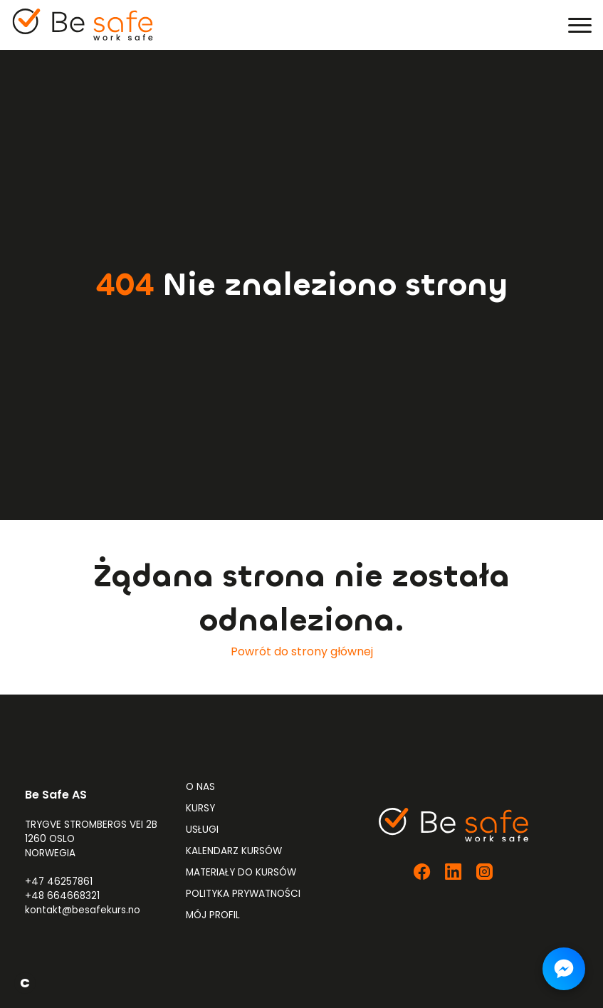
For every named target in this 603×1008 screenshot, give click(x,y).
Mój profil (213, 915)
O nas (200, 787)
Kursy (200, 808)
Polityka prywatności (243, 893)
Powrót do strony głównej (302, 651)
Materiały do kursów (241, 872)
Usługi (202, 829)
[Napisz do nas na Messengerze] (563, 968)
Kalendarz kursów (234, 851)
